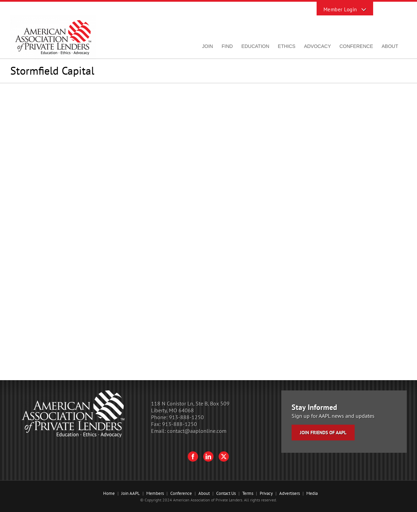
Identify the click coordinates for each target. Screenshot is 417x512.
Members (155, 493)
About (204, 493)
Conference (181, 493)
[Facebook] (193, 456)
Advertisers (289, 493)
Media (312, 493)
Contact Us (226, 493)
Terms (247, 493)
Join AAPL (130, 493)
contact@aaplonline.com (196, 430)
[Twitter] (224, 456)
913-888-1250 (186, 417)
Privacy (266, 493)
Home (109, 493)
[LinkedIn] (208, 456)
